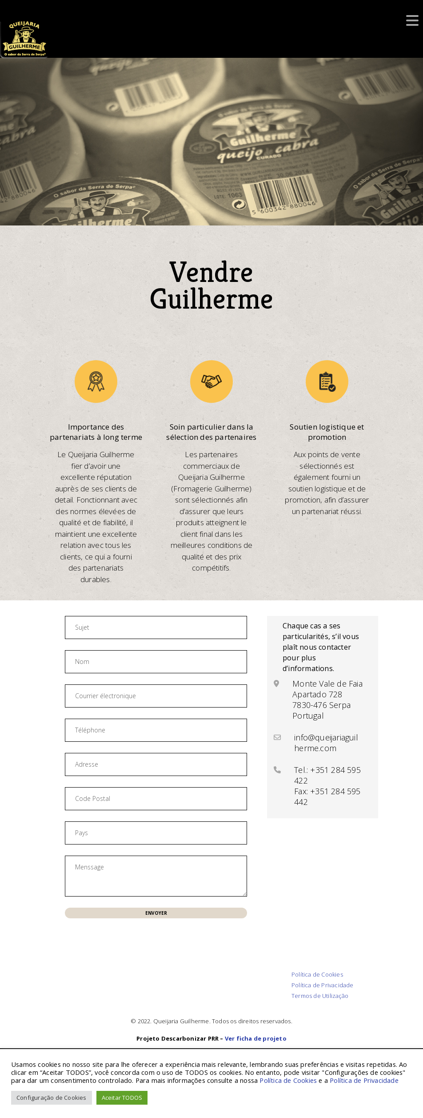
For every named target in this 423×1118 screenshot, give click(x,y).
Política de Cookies (317, 974)
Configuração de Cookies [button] (51, 1098)
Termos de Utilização (319, 996)
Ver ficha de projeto (256, 1038)
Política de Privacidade (322, 985)
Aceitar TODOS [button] (122, 1098)
